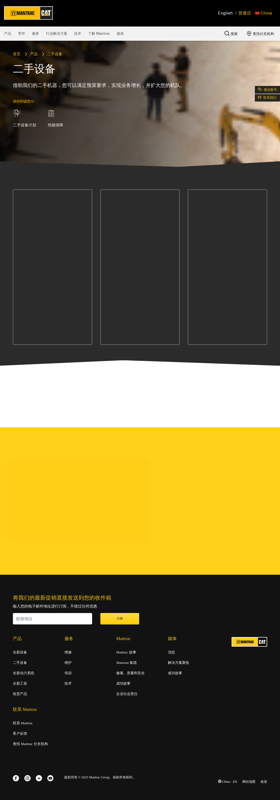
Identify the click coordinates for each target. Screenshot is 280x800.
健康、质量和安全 (130, 673)
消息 (171, 652)
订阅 (120, 618)
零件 (21, 33)
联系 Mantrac (23, 723)
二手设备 (20, 663)
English (225, 13)
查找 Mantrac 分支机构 (30, 744)
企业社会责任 (127, 694)
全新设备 (20, 652)
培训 (68, 673)
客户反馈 (20, 733)
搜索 (231, 33)
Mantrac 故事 (126, 652)
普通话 (244, 13)
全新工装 (20, 683)
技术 (77, 33)
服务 (35, 33)
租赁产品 (20, 694)
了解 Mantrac (99, 33)
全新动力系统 (23, 673)
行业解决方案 (56, 33)
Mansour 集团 (126, 663)
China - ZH (227, 782)
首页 (17, 54)
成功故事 (123, 683)
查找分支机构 (260, 33)
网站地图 (248, 782)
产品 (7, 33)
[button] (263, 13)
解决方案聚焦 (178, 663)
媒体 (120, 33)
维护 (68, 663)
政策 (264, 782)
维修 (68, 652)
